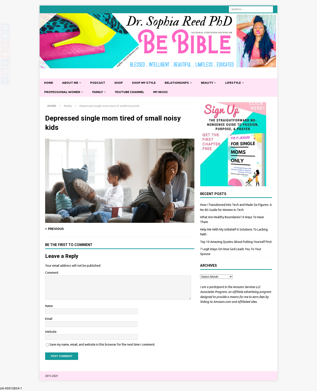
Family (98, 92)
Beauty (210, 83)
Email (48, 319)
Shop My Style (145, 83)
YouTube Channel (131, 92)
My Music (163, 92)
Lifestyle (237, 83)
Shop (120, 83)
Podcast (99, 83)
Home (48, 83)
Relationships (180, 83)
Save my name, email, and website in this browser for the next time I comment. (102, 344)
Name (49, 306)
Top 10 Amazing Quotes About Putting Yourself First (236, 242)
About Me (71, 83)
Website (51, 332)
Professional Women (62, 92)
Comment (51, 273)
